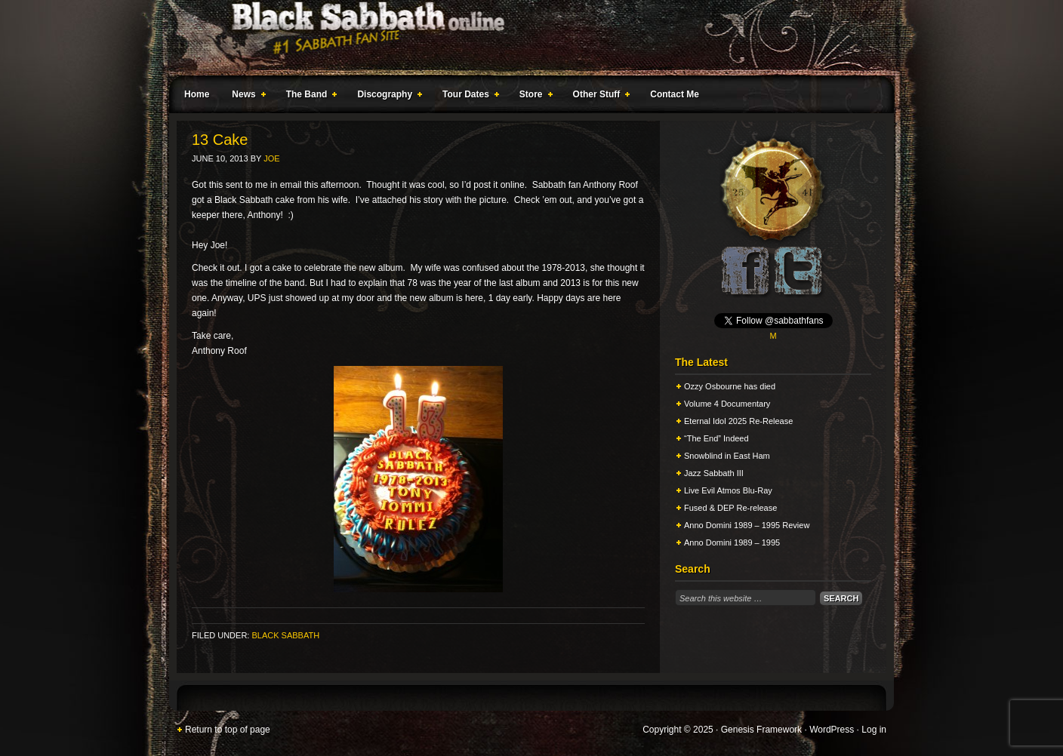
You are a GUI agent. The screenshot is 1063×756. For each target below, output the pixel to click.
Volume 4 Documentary (727, 403)
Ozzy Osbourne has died (729, 386)
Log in (873, 729)
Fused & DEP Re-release (730, 507)
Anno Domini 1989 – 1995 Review (746, 525)
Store (533, 96)
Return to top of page (227, 729)
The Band (309, 96)
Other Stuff (598, 96)
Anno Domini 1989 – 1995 (732, 542)
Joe (271, 158)
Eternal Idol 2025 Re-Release (738, 421)
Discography (387, 96)
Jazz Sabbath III (714, 473)
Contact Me (674, 94)
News (245, 96)
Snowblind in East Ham (727, 455)
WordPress (831, 729)
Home (196, 94)
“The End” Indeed (716, 438)
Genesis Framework (761, 729)
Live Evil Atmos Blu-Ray (728, 490)
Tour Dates (468, 96)
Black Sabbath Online (524, 37)
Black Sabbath (285, 635)
